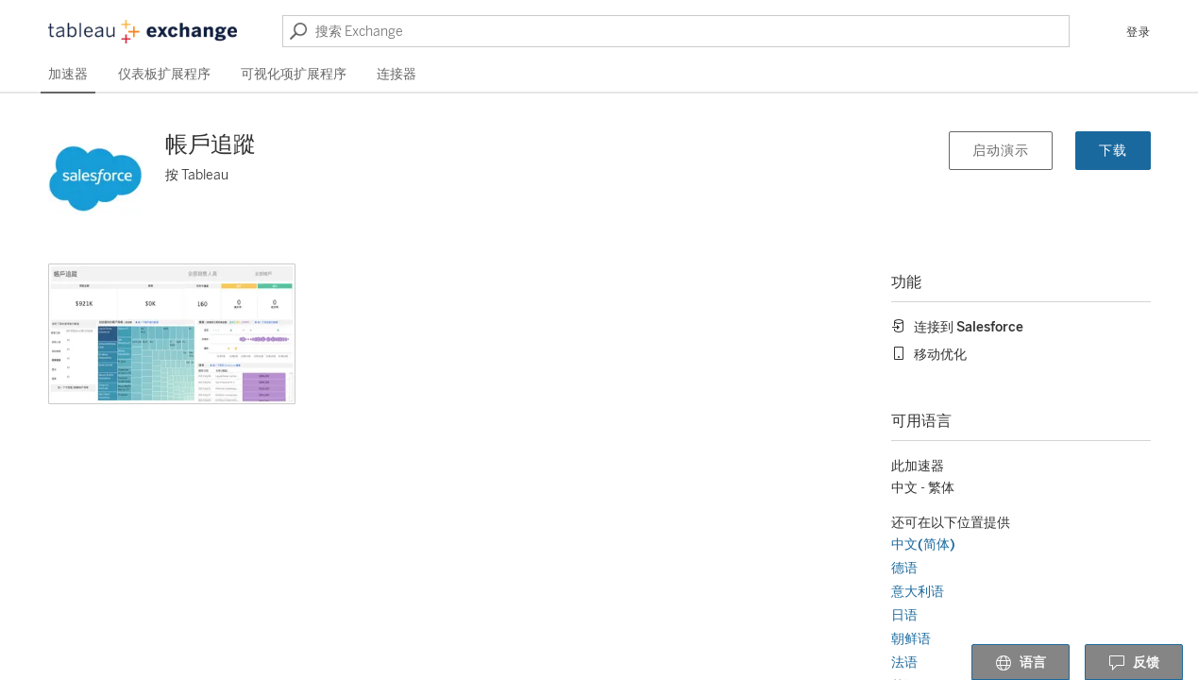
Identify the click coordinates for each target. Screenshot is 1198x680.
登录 (1138, 32)
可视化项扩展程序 (293, 74)
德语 (904, 568)
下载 (1113, 151)
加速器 (68, 74)
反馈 (1133, 663)
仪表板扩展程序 (164, 74)
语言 (1020, 663)
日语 (904, 615)
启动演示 (1000, 151)
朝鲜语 (911, 639)
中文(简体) (923, 544)
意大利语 (917, 592)
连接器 (396, 74)
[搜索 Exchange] (676, 31)
